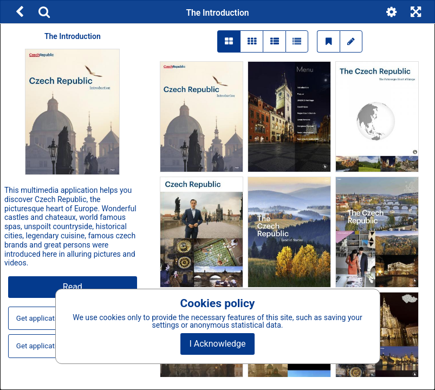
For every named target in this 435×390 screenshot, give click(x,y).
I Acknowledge (217, 344)
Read (72, 287)
